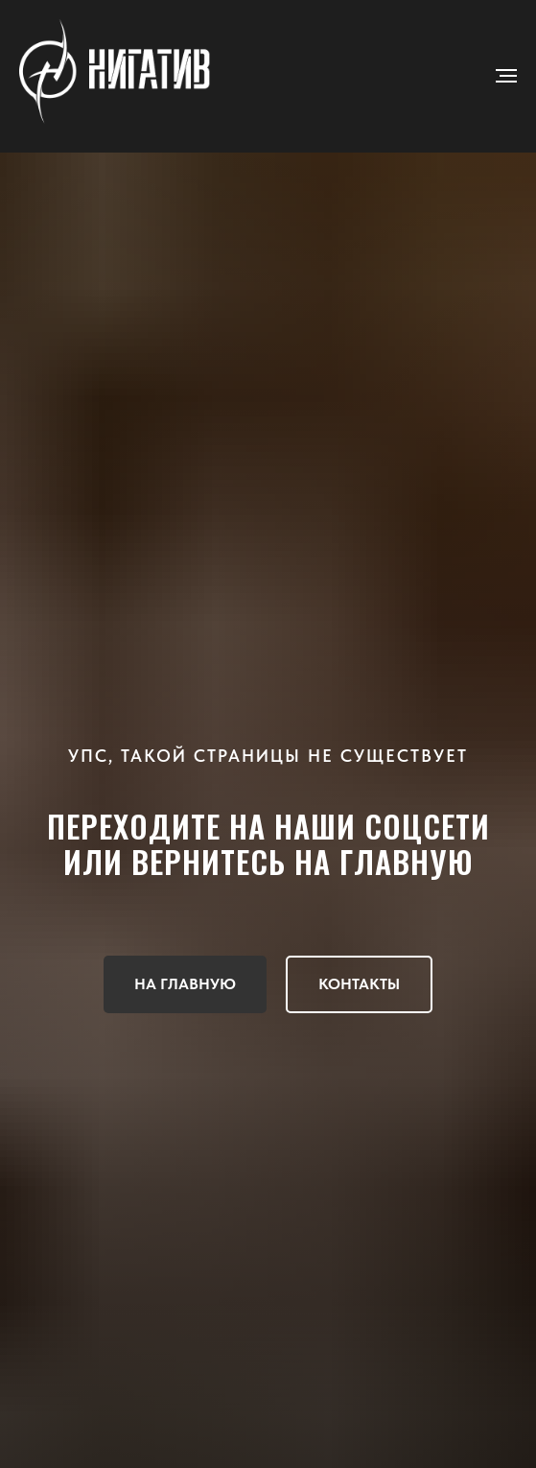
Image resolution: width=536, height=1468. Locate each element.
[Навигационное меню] (506, 76)
